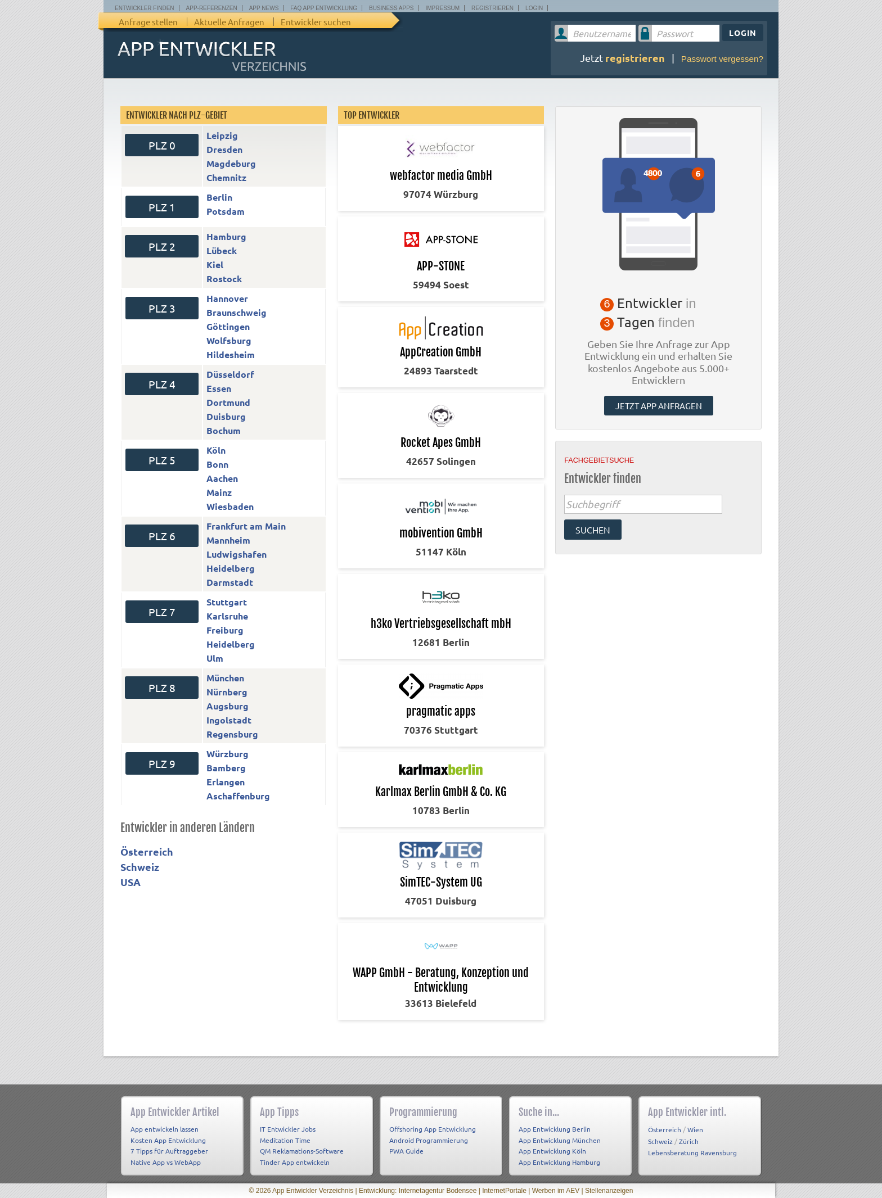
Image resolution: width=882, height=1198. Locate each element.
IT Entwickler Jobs (288, 1128)
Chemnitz (226, 177)
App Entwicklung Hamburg (559, 1162)
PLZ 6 (162, 536)
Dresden (224, 149)
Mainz (219, 492)
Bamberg (226, 768)
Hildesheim (230, 354)
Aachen (222, 478)
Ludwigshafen (236, 554)
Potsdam (225, 211)
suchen (592, 529)
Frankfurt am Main (246, 526)
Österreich (146, 851)
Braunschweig (236, 312)
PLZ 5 (162, 460)
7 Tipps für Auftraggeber (169, 1150)
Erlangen (225, 782)
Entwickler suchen (316, 21)
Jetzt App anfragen (658, 405)
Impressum (443, 8)
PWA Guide (406, 1150)
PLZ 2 (162, 246)
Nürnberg (227, 692)
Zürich (689, 1141)
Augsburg (227, 706)
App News (264, 8)
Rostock (224, 278)
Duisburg (226, 416)
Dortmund (228, 402)
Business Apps (391, 8)
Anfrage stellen (148, 21)
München (225, 678)
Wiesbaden (230, 506)
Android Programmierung (428, 1140)
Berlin (219, 197)
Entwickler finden (144, 8)
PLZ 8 (162, 687)
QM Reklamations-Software (302, 1150)
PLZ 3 (162, 308)
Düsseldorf (230, 374)
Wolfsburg (228, 340)
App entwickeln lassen (164, 1128)
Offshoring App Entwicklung (432, 1128)
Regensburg (232, 734)
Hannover (227, 298)
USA (130, 881)
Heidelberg (230, 568)
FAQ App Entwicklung (323, 8)
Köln (216, 450)
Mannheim (228, 540)
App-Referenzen (211, 8)
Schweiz (139, 866)
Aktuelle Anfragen (229, 21)
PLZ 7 (162, 611)
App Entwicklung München (560, 1140)
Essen (218, 388)
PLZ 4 (162, 384)
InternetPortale (504, 1191)
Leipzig (222, 135)
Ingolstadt (228, 720)
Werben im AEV (555, 1191)
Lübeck (221, 250)
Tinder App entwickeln (295, 1162)
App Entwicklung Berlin (555, 1128)
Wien (695, 1129)
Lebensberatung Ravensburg (692, 1152)
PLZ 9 (162, 763)
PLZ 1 (162, 207)
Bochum (223, 430)
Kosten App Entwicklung (168, 1140)
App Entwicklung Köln (552, 1150)
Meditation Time (285, 1140)
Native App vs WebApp (165, 1162)
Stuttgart (226, 602)
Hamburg (226, 236)
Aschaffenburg (238, 796)
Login (534, 8)
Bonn (217, 464)
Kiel (214, 264)
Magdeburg (231, 163)
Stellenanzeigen (609, 1191)
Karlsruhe (227, 616)
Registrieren (492, 8)
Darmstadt (229, 582)
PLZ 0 (162, 145)
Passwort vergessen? (722, 59)
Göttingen (228, 326)
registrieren (635, 57)
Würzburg (227, 754)
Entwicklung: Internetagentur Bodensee (417, 1191)
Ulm (214, 658)
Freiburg (225, 630)
